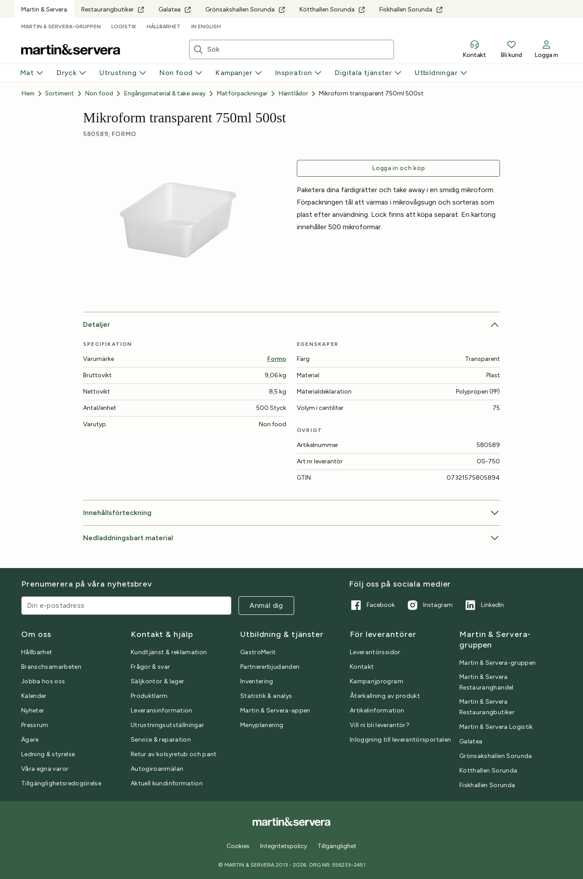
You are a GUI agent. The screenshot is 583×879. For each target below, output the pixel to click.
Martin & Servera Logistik (496, 727)
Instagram (429, 605)
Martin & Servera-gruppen (61, 26)
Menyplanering (262, 725)
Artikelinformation (377, 710)
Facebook (372, 605)
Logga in (546, 49)
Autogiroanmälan (157, 769)
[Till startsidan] (70, 49)
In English (206, 26)
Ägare (30, 739)
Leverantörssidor (375, 652)
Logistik (123, 26)
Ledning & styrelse (48, 754)
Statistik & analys (266, 696)
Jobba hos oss (43, 681)
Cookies (238, 846)
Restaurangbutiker (112, 9)
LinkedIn (483, 605)
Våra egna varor (44, 769)
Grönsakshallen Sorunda (245, 9)
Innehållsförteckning (291, 513)
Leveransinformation (162, 710)
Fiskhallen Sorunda (411, 9)
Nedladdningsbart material (291, 538)
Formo (276, 359)
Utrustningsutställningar (167, 725)
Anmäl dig (266, 605)
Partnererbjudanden (269, 667)
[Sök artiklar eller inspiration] (300, 49)
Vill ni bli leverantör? (379, 725)
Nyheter (32, 710)
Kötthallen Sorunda (332, 9)
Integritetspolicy (283, 846)
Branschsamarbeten (51, 667)
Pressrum (35, 725)
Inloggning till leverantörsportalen (400, 739)
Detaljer (291, 324)
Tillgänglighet (337, 846)
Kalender (34, 696)
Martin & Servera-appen (275, 710)
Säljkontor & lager (157, 681)
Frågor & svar (150, 667)
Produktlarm (149, 696)
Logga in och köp (398, 168)
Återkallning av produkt (385, 696)
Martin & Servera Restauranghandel (486, 682)
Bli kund (511, 49)
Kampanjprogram (376, 681)
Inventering (256, 681)
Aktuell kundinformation (167, 783)
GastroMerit (258, 652)
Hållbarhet (164, 26)
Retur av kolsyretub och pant (174, 754)
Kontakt (474, 49)
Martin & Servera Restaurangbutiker (487, 707)
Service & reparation (161, 739)
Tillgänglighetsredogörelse (61, 783)
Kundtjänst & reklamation (169, 652)
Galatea (175, 9)
